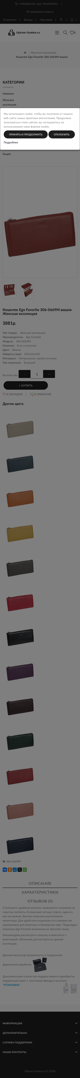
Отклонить (61, 134)
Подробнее (11, 142)
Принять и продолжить (25, 134)
